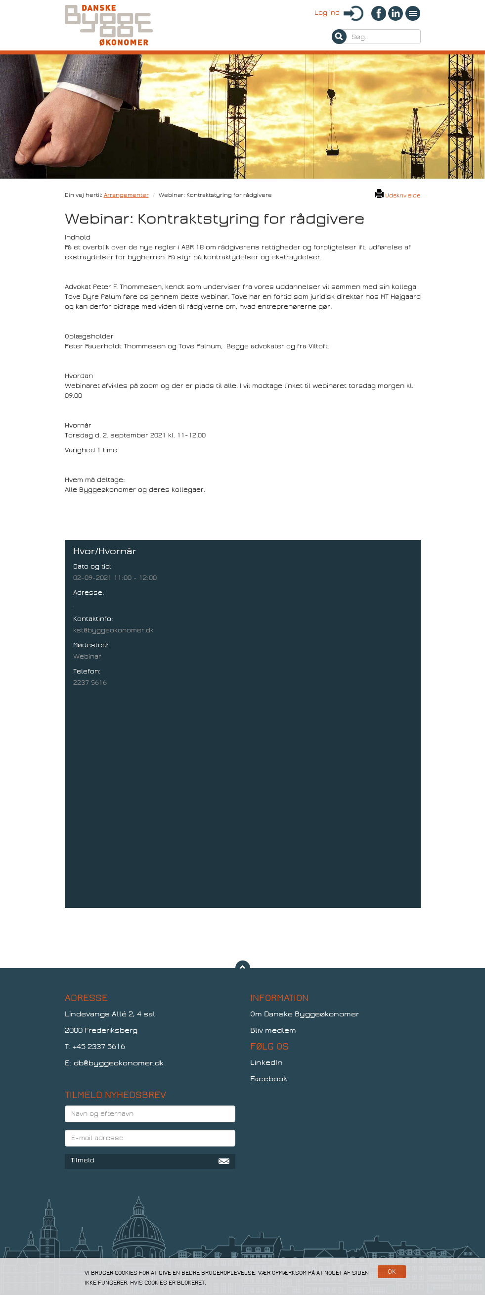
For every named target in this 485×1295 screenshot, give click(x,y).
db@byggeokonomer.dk (119, 1063)
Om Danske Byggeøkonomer (304, 1014)
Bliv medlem (273, 1030)
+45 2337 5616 (99, 1047)
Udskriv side (398, 195)
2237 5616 (90, 682)
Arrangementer (126, 195)
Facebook (268, 1079)
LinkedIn (266, 1062)
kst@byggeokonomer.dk (113, 630)
